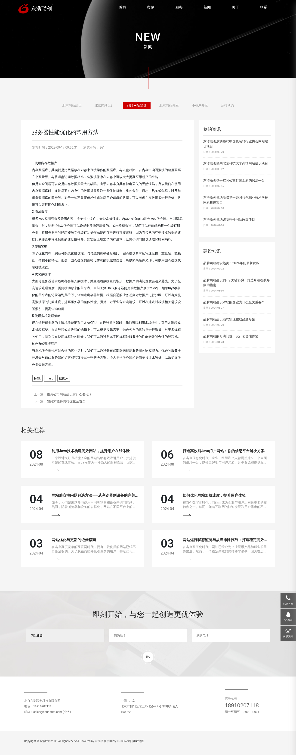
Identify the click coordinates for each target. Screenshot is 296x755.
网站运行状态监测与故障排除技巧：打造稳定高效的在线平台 (233, 540)
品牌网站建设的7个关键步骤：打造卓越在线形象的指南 (236, 282)
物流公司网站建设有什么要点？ (69, 394)
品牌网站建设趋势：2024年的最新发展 (231, 263)
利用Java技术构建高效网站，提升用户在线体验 (91, 451)
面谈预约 (288, 636)
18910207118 (242, 705)
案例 (150, 7)
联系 (263, 7)
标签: (37, 378)
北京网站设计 (104, 105)
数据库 (63, 378)
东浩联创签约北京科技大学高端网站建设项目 (235, 163)
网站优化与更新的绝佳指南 (74, 540)
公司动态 (227, 105)
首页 (122, 7)
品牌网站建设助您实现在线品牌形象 (229, 319)
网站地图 (138, 741)
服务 (179, 7)
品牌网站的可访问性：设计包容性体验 (230, 336)
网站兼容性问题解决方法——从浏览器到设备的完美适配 (97, 495)
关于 (235, 7)
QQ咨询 (288, 620)
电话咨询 (288, 603)
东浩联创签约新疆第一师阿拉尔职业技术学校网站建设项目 (235, 200)
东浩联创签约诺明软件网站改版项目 (229, 220)
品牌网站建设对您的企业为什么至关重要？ (234, 302)
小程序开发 (200, 105)
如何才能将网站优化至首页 (66, 401)
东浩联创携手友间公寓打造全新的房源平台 (234, 180)
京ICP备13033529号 (119, 741)
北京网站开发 (169, 105)
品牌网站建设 (136, 105)
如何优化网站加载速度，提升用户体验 (214, 495)
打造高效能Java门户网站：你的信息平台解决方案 (224, 451)
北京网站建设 (72, 105)
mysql (50, 378)
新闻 (207, 7)
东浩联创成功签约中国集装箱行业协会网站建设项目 (235, 143)
